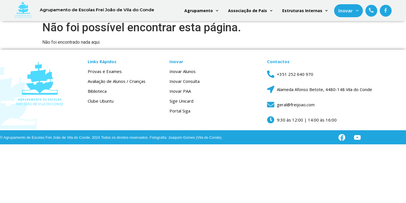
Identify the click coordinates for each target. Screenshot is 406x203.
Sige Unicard (181, 103)
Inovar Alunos (182, 74)
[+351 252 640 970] (270, 76)
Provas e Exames (105, 74)
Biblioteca (97, 93)
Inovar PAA (180, 93)
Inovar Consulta (184, 84)
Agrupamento (201, 10)
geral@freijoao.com (296, 107)
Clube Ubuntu (101, 103)
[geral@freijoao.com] (270, 107)
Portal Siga (179, 113)
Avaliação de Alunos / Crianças (116, 84)
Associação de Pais (250, 10)
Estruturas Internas (305, 10)
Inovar (348, 10)
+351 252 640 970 (295, 77)
